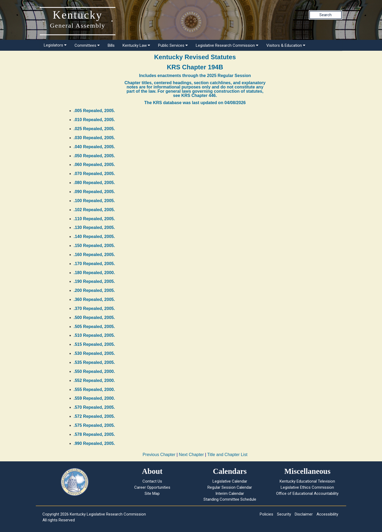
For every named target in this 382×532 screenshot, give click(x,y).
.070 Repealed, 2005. (94, 173)
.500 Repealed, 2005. (94, 317)
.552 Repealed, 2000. (94, 380)
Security (284, 514)
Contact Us (152, 481)
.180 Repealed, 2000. (94, 272)
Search (325, 14)
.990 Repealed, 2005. (94, 443)
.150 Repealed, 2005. (94, 245)
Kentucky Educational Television (307, 481)
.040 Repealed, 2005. (94, 146)
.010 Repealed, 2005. (94, 119)
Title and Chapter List (227, 454)
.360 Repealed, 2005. (94, 299)
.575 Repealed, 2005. (94, 425)
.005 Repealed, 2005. (94, 110)
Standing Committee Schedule (229, 499)
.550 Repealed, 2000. (94, 371)
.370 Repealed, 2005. (94, 308)
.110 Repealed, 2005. (94, 218)
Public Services (173, 45)
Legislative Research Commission (227, 45)
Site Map (152, 493)
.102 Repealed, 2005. (94, 209)
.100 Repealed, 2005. (94, 200)
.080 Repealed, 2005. (94, 182)
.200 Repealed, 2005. (94, 290)
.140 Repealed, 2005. (94, 236)
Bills (111, 45)
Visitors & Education (285, 45)
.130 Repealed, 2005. (94, 227)
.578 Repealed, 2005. (94, 434)
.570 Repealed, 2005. (94, 407)
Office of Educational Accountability (307, 493)
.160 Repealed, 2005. (94, 254)
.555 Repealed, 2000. (94, 389)
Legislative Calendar (229, 481)
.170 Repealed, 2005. (94, 263)
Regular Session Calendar (229, 487)
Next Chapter (191, 454)
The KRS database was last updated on (195, 102)
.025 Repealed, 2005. (94, 128)
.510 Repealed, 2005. (94, 335)
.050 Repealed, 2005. (94, 156)
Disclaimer (304, 514)
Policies (266, 514)
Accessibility (327, 514)
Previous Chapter (158, 454)
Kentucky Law (136, 45)
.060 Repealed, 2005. (94, 164)
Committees (87, 45)
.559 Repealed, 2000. (94, 398)
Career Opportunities (152, 487)
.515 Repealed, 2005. (94, 344)
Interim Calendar (229, 493)
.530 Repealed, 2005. (94, 353)
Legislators (55, 45)
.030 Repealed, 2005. (94, 137)
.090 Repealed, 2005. (94, 191)
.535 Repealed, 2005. (94, 362)
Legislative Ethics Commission (307, 487)
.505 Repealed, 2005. (94, 326)
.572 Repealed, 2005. (94, 416)
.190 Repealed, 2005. (94, 281)
